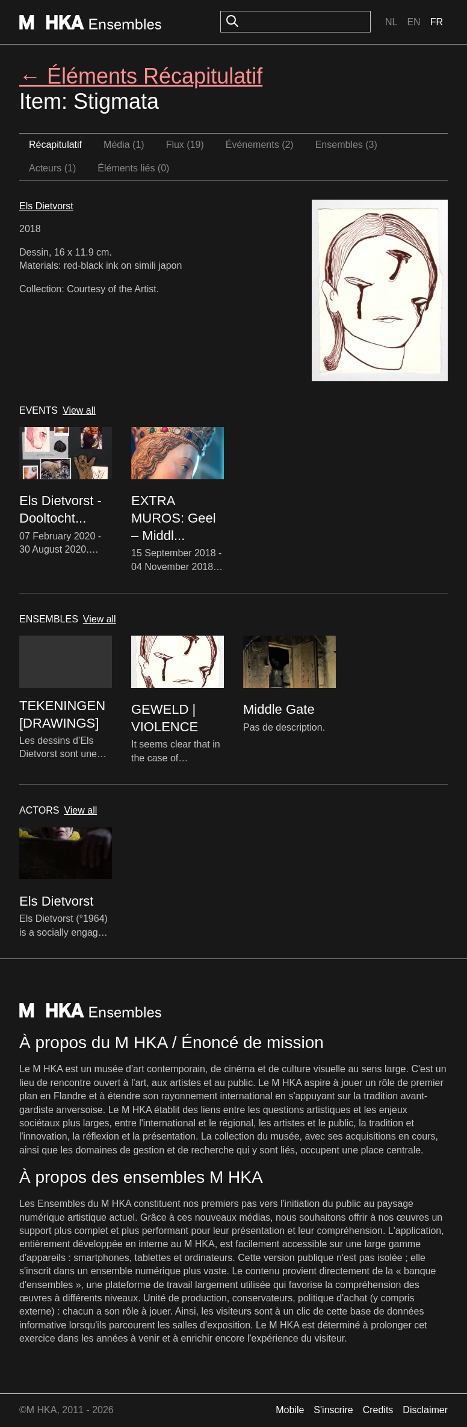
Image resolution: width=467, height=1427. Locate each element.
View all (79, 410)
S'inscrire (333, 1410)
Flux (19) (185, 145)
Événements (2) (260, 145)
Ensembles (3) (346, 145)
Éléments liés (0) (133, 168)
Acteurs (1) (52, 168)
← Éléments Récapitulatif (140, 76)
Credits (378, 1410)
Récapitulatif (55, 145)
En (413, 22)
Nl (391, 22)
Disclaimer (425, 1410)
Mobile (290, 1410)
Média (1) (124, 145)
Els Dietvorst (46, 206)
